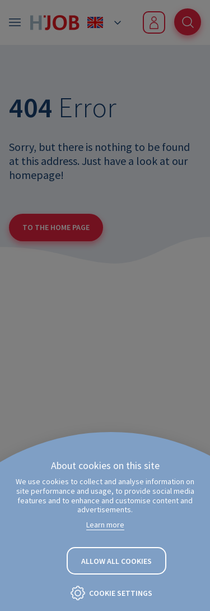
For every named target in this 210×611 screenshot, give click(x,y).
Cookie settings (120, 593)
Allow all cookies (116, 561)
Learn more (105, 525)
